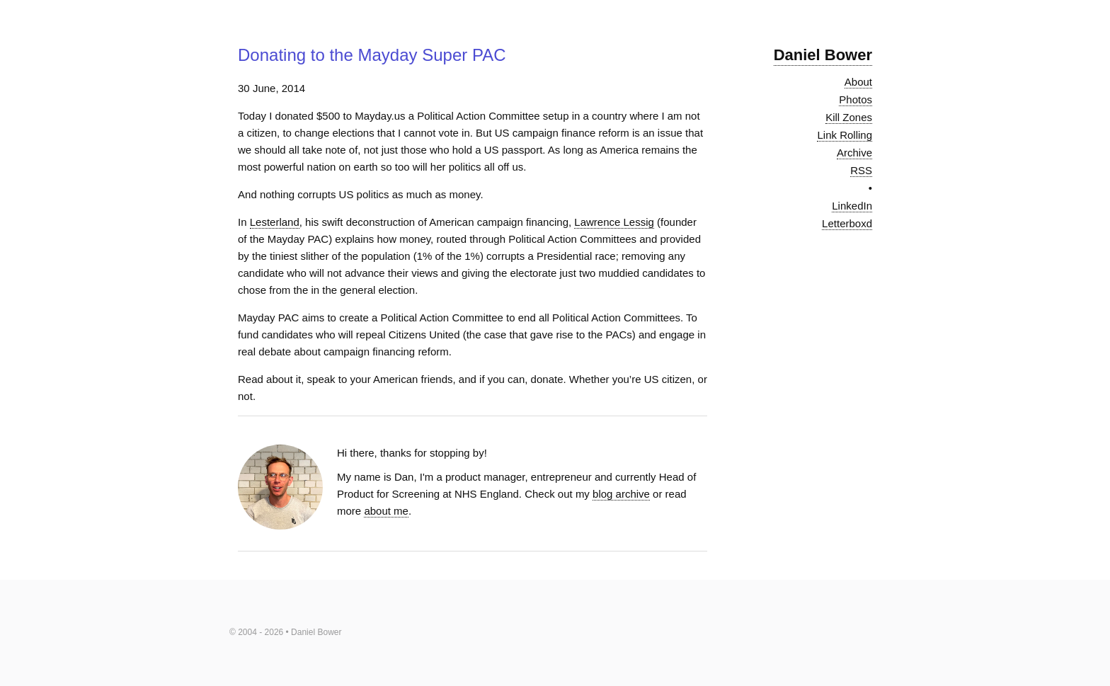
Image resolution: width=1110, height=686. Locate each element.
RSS (861, 170)
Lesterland (274, 222)
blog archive (621, 494)
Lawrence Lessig (614, 222)
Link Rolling (844, 135)
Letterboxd (847, 223)
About (858, 82)
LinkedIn (852, 206)
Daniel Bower (823, 55)
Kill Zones (848, 117)
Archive (854, 153)
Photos (855, 99)
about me (386, 511)
